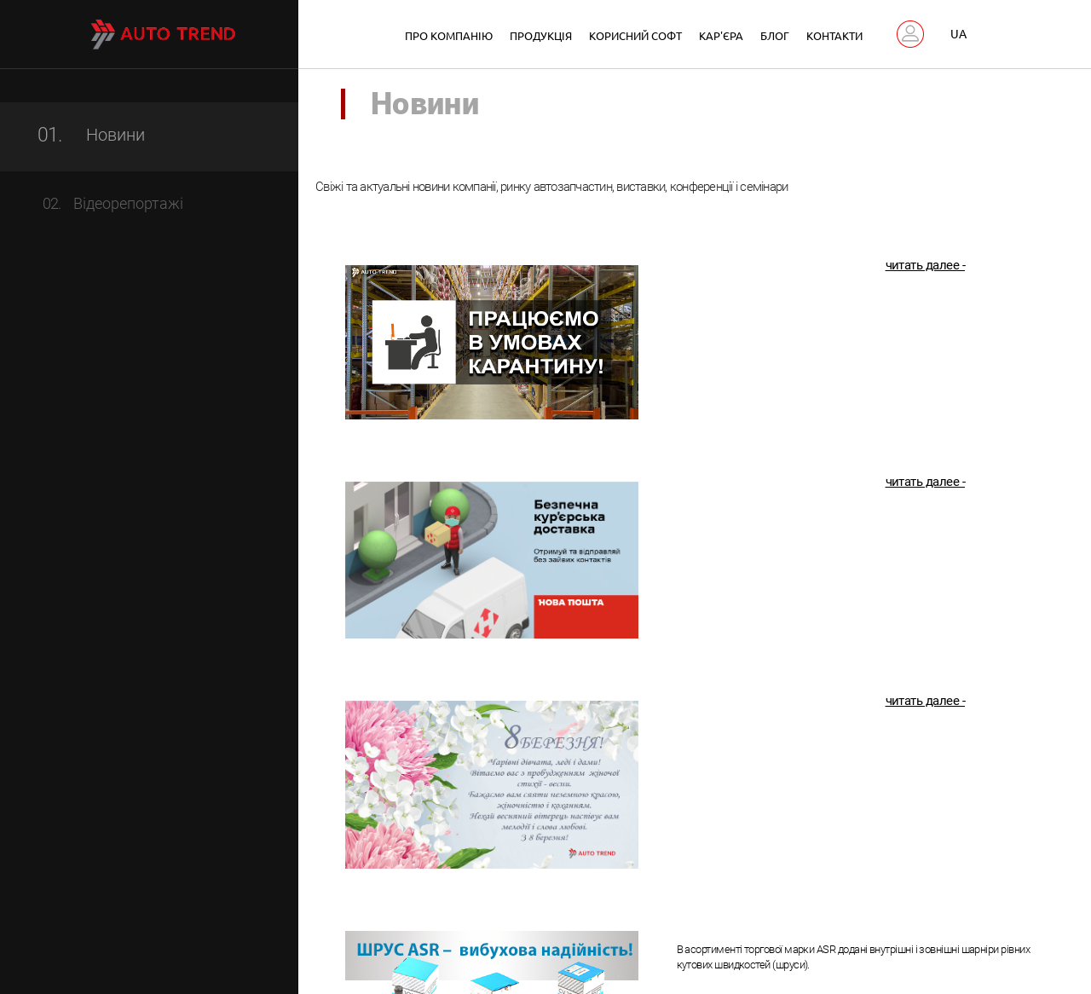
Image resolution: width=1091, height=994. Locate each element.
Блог (774, 35)
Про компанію (449, 35)
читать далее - (925, 269)
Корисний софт (635, 35)
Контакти (834, 35)
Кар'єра (721, 35)
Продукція (541, 35)
